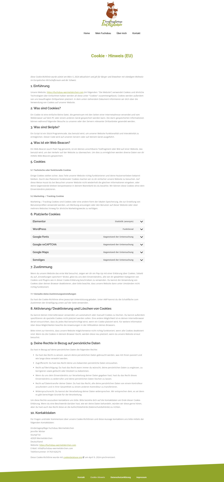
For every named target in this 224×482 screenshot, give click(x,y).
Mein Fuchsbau (103, 33)
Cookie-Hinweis (97, 477)
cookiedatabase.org (72, 457)
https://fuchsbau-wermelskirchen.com (65, 92)
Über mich (122, 33)
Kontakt (136, 33)
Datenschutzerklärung (121, 477)
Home (87, 33)
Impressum (141, 477)
